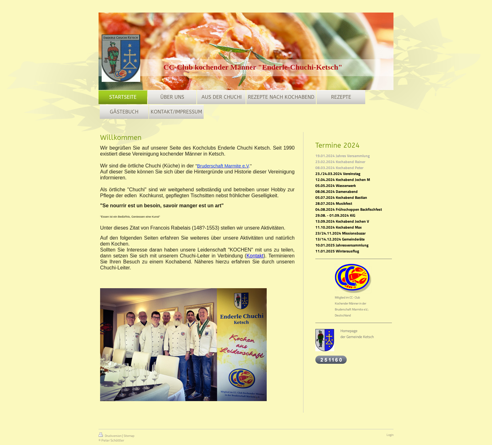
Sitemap (129, 435)
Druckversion (110, 435)
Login (390, 434)
